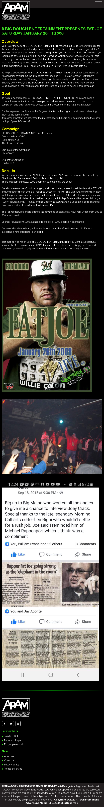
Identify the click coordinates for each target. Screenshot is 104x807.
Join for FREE (11, 736)
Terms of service (13, 768)
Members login (12, 740)
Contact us (10, 760)
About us (9, 756)
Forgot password (13, 744)
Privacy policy (11, 764)
